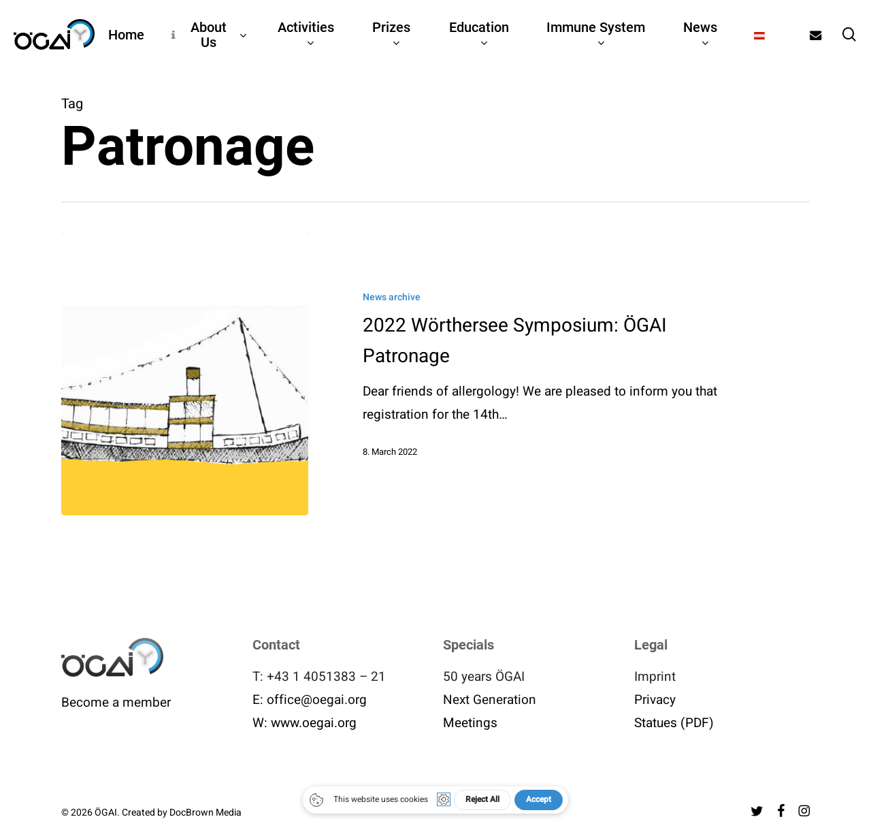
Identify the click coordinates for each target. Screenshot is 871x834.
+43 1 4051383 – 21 (326, 676)
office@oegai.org (317, 699)
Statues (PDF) (674, 723)
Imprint (655, 676)
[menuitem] (760, 34)
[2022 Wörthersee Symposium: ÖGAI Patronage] (184, 373)
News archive (392, 297)
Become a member (116, 702)
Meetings (470, 723)
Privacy (655, 699)
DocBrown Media (205, 812)
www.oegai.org (314, 723)
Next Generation (489, 699)
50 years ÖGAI (484, 676)
